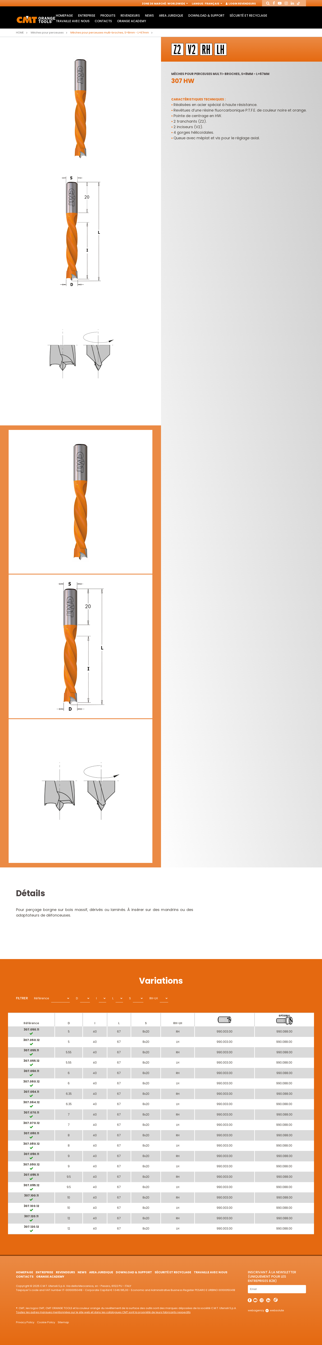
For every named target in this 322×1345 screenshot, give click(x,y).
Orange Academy (131, 21)
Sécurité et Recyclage (248, 15)
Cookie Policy (46, 1322)
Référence (41, 998)
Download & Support (206, 15)
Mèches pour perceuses (47, 33)
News (149, 15)
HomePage (64, 15)
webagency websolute (266, 1310)
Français (213, 4)
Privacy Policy (25, 1322)
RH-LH (154, 998)
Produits (107, 15)
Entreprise (86, 15)
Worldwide (177, 4)
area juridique (171, 15)
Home (20, 33)
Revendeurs (130, 15)
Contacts (103, 21)
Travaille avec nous (73, 21)
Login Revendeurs (241, 4)
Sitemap (63, 1322)
